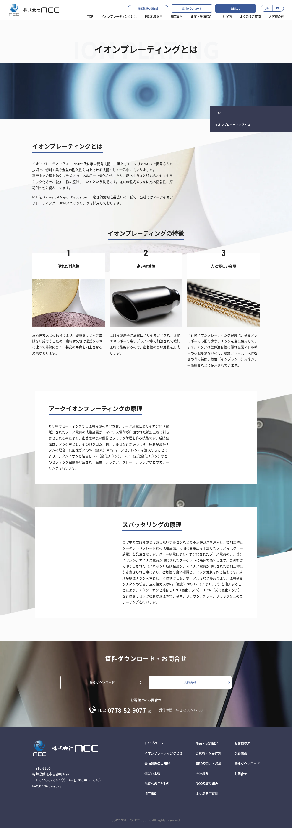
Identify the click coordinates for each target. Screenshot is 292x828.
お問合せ (236, 8)
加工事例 (177, 16)
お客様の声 (276, 16)
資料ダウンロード (192, 8)
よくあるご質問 (250, 16)
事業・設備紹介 (201, 16)
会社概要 (202, 772)
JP (267, 8)
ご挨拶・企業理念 (208, 752)
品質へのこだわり (157, 781)
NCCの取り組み (207, 781)
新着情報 (240, 752)
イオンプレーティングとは (119, 16)
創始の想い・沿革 (208, 762)
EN (278, 8)
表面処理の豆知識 (148, 8)
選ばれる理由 (154, 772)
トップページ (154, 742)
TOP (90, 16)
